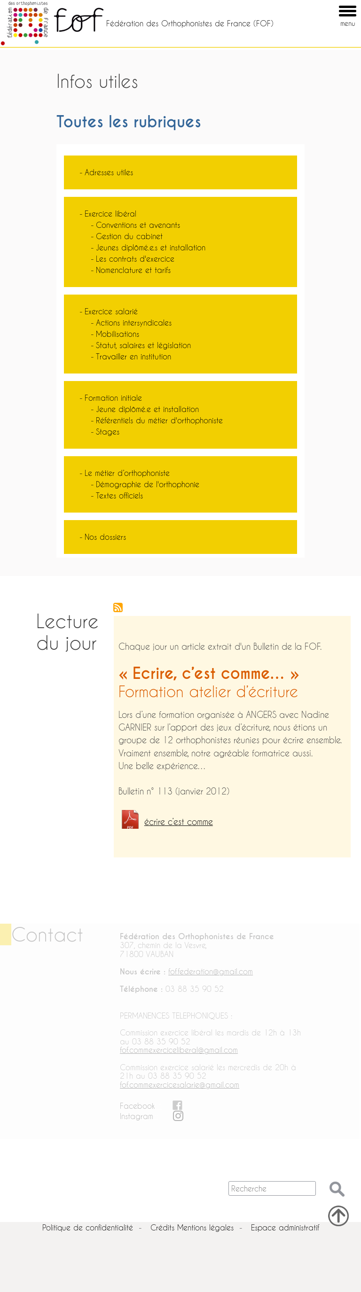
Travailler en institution (133, 356)
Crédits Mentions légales (192, 1227)
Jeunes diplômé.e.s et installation (150, 247)
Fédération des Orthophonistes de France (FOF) (190, 23)
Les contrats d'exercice (135, 258)
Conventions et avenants (138, 224)
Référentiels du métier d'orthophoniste (159, 420)
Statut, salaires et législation (143, 345)
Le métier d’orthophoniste (127, 472)
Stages (107, 431)
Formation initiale (113, 397)
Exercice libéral (110, 213)
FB (158, 1105)
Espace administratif (285, 1227)
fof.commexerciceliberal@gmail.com (179, 1049)
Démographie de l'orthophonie (147, 484)
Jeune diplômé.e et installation (147, 409)
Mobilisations (117, 333)
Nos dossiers (105, 536)
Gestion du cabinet (129, 236)
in (155, 1116)
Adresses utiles (109, 172)
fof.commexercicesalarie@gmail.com (179, 1084)
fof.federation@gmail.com (210, 971)
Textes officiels (119, 495)
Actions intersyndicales (134, 322)
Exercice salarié (111, 311)
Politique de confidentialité (87, 1227)
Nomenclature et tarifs (133, 269)
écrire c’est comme (178, 822)
